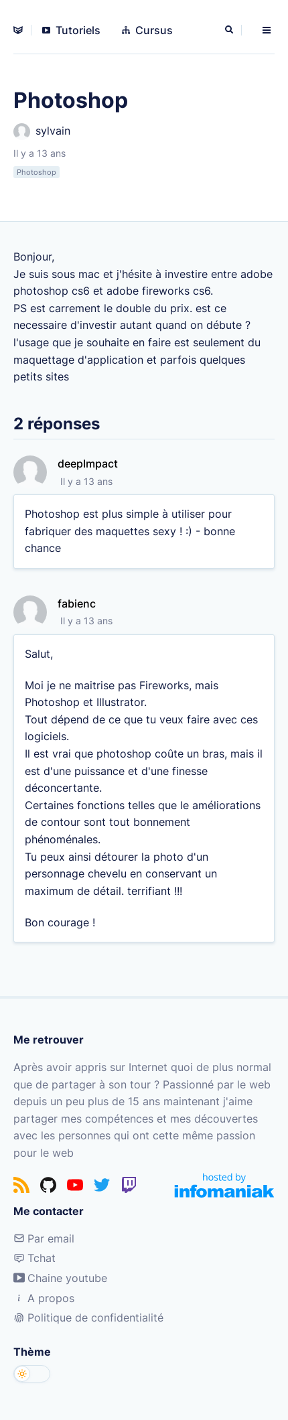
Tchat (34, 1258)
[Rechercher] (230, 30)
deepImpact (88, 463)
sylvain (41, 131)
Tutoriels (71, 30)
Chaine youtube (60, 1278)
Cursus (147, 30)
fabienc (77, 603)
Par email (43, 1238)
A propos (43, 1298)
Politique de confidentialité (88, 1317)
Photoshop (36, 172)
